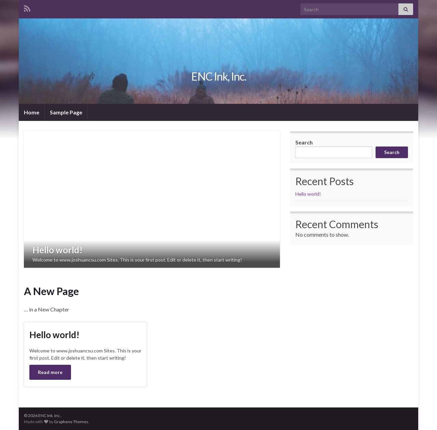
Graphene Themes (71, 421)
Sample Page (66, 112)
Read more (50, 372)
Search (304, 142)
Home (31, 112)
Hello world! (57, 250)
